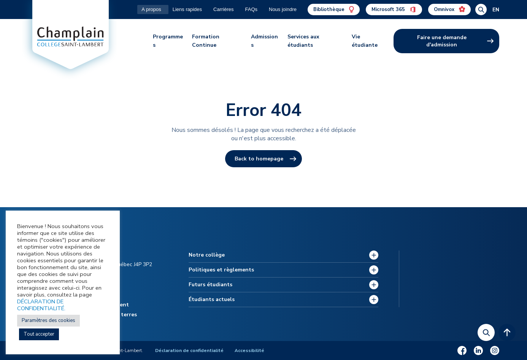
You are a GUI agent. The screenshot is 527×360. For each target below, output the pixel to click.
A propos (151, 9)
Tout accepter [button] (39, 334)
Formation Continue (205, 41)
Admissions (264, 41)
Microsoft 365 (393, 9)
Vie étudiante (365, 41)
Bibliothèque (333, 9)
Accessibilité (250, 350)
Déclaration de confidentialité (190, 350)
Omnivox (449, 9)
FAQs (251, 9)
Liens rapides (187, 9)
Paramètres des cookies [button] (48, 320)
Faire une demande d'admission (442, 41)
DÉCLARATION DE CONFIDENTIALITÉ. (41, 305)
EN (495, 9)
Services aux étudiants (303, 41)
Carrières (223, 9)
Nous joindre (283, 9)
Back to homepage (259, 158)
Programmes (168, 41)
